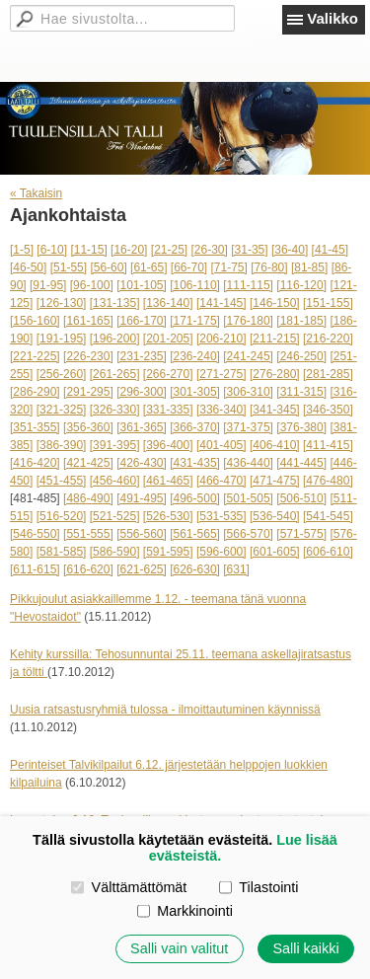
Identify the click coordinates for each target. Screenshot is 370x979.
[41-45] (330, 250)
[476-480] (328, 481)
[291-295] (88, 392)
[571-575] (301, 534)
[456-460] (115, 481)
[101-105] (141, 285)
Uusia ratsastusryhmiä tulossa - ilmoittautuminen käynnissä (165, 709)
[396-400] (168, 445)
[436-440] (248, 463)
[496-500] (195, 498)
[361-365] (141, 427)
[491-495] (141, 498)
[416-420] (35, 463)
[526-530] (168, 516)
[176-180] (248, 321)
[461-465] (168, 481)
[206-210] (221, 338)
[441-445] (301, 463)
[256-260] (62, 374)
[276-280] (275, 374)
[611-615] (35, 569)
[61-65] (148, 267)
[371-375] (248, 427)
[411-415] (328, 445)
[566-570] (248, 534)
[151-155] (328, 303)
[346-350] (328, 409)
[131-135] (115, 303)
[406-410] (275, 445)
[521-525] (115, 516)
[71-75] (229, 267)
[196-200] (115, 338)
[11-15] (88, 250)
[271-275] (221, 374)
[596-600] (221, 552)
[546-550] (35, 534)
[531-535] (221, 516)
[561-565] (195, 534)
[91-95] (48, 285)
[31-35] (249, 250)
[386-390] (62, 445)
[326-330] (115, 409)
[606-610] (328, 552)
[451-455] (62, 481)
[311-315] (301, 392)
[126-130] (62, 303)
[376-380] (301, 427)
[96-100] (91, 285)
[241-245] (248, 356)
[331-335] (168, 409)
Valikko (332, 18)
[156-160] (35, 321)
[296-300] (141, 392)
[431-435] (195, 463)
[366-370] (195, 427)
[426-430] (141, 463)
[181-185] (301, 321)
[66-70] (189, 267)
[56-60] (108, 267)
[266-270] (168, 374)
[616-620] (88, 569)
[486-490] (88, 498)
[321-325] (62, 409)
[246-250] (301, 356)
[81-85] (309, 267)
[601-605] (275, 552)
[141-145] (221, 303)
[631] (236, 569)
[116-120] (301, 285)
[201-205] (168, 338)
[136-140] (168, 303)
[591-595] (168, 552)
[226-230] (88, 356)
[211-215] (275, 338)
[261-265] (115, 374)
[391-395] (115, 445)
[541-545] (328, 516)
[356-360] (88, 427)
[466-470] (221, 481)
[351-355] (35, 427)
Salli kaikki (305, 948)
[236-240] (195, 356)
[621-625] (141, 569)
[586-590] (115, 552)
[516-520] (62, 516)
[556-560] (141, 534)
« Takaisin (36, 193)
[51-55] (68, 267)
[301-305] (195, 392)
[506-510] (301, 498)
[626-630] (195, 569)
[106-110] (195, 285)
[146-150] (275, 303)
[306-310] (248, 392)
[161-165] (88, 321)
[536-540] (275, 516)
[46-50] (28, 267)
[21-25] (169, 250)
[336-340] (221, 409)
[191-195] (62, 338)
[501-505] (248, 498)
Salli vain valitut (179, 948)
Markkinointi (185, 911)
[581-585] (62, 552)
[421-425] (88, 463)
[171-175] (195, 321)
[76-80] (269, 267)
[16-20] (129, 250)
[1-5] (22, 250)
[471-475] (275, 481)
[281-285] (328, 374)
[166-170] (141, 321)
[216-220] (328, 338)
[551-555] (88, 534)
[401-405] (221, 445)
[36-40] (289, 250)
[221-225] (35, 356)
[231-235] (141, 356)
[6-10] (52, 250)
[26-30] (209, 250)
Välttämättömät (128, 887)
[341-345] (275, 409)
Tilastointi (258, 887)
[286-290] (35, 392)
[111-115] (248, 285)
